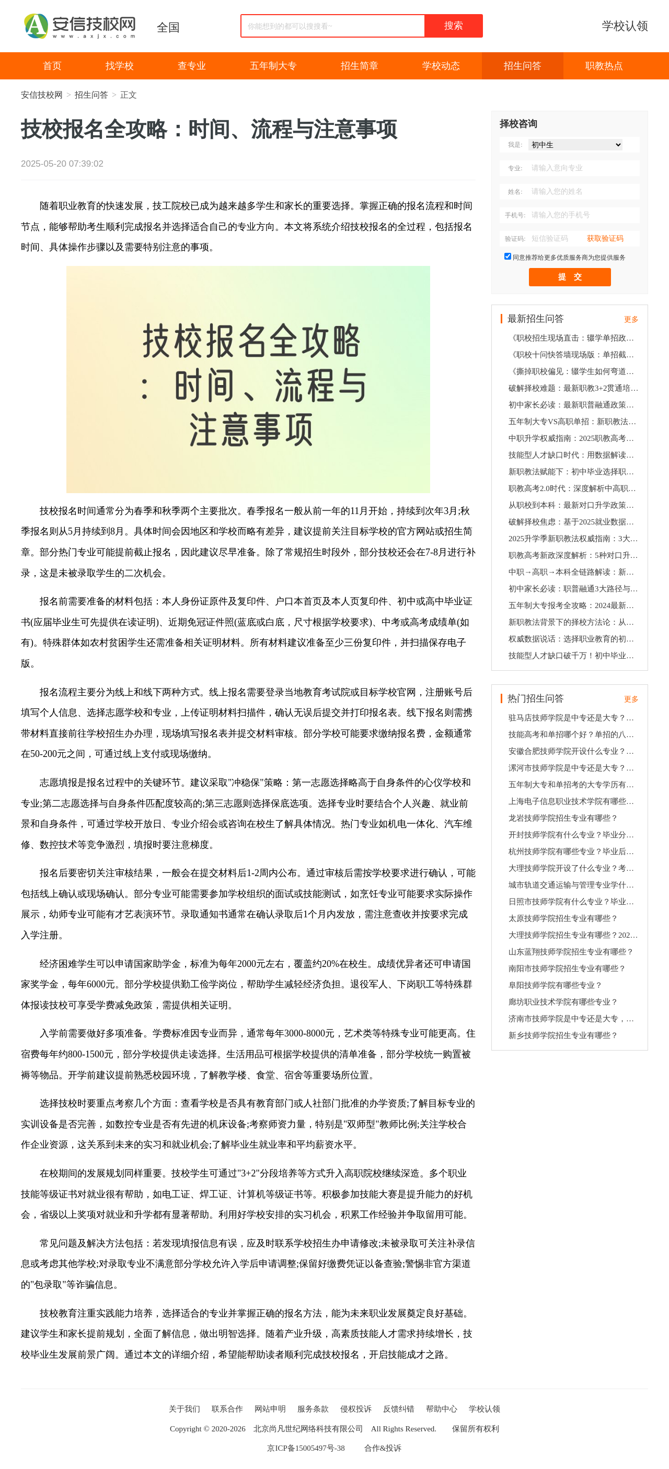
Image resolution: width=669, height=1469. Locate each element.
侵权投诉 (356, 1409)
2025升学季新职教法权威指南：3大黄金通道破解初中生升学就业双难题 (575, 538)
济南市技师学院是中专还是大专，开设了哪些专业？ (575, 1019)
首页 (52, 66)
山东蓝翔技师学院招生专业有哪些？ (571, 952)
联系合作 (227, 1409)
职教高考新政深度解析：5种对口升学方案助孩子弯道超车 (575, 555)
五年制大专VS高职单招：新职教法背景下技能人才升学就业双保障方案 (575, 421)
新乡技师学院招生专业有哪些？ (563, 1035)
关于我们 (184, 1409)
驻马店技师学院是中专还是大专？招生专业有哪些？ (575, 718)
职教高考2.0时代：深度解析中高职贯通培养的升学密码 (575, 488)
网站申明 (270, 1409)
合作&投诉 (383, 1448)
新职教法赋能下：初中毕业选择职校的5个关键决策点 (575, 472)
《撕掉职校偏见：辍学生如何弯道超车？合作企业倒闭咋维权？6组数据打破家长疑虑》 (575, 371)
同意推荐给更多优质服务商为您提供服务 (569, 257)
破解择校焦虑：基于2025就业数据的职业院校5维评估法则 (575, 522)
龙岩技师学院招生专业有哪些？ (563, 818)
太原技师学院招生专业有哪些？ (563, 918)
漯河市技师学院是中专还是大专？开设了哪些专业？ (575, 768)
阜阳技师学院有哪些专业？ (556, 985)
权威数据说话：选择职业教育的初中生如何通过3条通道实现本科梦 (575, 639)
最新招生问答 (535, 318)
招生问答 (522, 66)
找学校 (120, 66)
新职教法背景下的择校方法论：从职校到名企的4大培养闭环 (575, 622)
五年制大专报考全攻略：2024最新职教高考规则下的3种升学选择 (575, 605)
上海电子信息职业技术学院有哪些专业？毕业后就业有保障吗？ (575, 801)
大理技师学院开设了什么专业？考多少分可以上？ (575, 868)
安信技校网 (42, 94)
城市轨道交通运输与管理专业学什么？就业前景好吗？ (575, 885)
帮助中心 (441, 1409)
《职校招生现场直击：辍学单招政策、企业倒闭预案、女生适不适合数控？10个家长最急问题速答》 (575, 338)
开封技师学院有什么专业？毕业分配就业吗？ (575, 835)
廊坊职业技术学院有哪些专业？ (563, 1002)
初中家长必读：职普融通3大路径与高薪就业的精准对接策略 (575, 589)
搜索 (453, 25)
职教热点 (604, 66)
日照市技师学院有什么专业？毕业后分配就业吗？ (575, 901)
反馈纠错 (398, 1409)
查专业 (192, 66)
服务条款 (313, 1409)
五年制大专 (273, 66)
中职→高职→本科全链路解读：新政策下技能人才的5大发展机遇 (575, 572)
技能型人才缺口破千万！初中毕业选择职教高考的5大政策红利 (575, 655)
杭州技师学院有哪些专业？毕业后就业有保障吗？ (575, 851)
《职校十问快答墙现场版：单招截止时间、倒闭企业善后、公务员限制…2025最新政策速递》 (575, 355)
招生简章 (359, 66)
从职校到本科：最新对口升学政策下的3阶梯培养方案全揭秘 (575, 505)
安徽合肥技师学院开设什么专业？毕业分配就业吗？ (575, 751)
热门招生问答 (535, 698)
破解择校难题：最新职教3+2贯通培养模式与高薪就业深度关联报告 (575, 388)
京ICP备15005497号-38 (305, 1448)
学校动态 (441, 66)
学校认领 (625, 25)
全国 (168, 27)
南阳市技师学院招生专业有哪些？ (567, 968)
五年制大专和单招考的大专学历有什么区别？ (575, 784)
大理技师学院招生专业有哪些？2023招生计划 (575, 935)
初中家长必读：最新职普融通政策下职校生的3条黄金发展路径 (575, 405)
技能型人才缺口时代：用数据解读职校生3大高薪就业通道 (575, 455)
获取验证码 (605, 238)
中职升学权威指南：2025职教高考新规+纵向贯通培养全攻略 (575, 438)
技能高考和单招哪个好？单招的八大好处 (575, 734)
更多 (631, 319)
